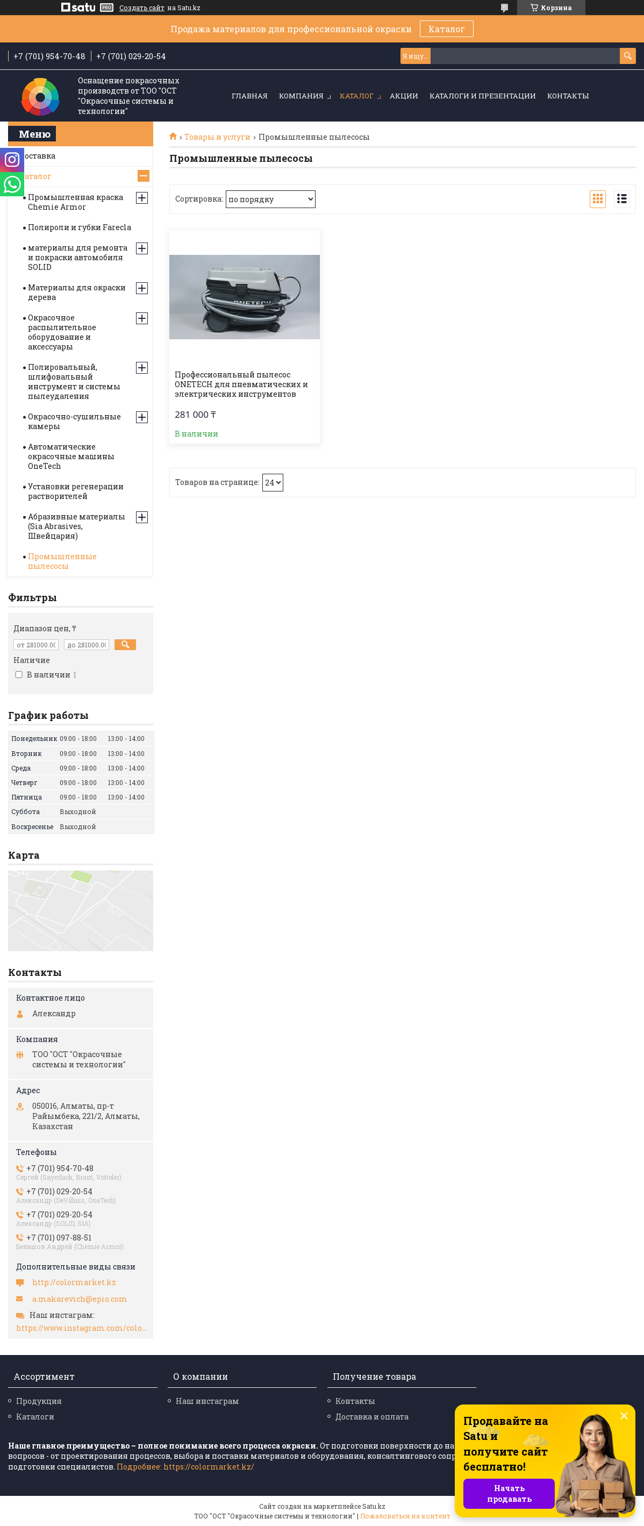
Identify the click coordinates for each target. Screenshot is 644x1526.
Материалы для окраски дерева (77, 292)
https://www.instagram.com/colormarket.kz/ (82, 1328)
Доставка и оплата (372, 1416)
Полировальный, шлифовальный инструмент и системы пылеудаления (74, 381)
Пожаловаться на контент (405, 1515)
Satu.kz (373, 1506)
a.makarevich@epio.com (79, 1299)
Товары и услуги (217, 137)
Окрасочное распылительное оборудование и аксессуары (62, 332)
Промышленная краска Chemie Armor (75, 202)
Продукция (39, 1401)
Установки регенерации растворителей (76, 491)
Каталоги (35, 1416)
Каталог (446, 28)
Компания (301, 96)
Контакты (568, 96)
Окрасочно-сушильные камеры (74, 421)
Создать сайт (141, 7)
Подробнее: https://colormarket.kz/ (185, 1466)
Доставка (37, 156)
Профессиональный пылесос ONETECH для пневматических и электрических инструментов (241, 384)
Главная (250, 96)
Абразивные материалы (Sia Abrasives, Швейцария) (76, 526)
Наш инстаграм (207, 1401)
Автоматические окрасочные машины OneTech (71, 456)
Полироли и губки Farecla (79, 227)
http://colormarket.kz (74, 1282)
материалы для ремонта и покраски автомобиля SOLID (77, 257)
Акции (404, 96)
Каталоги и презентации (483, 96)
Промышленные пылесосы (62, 561)
